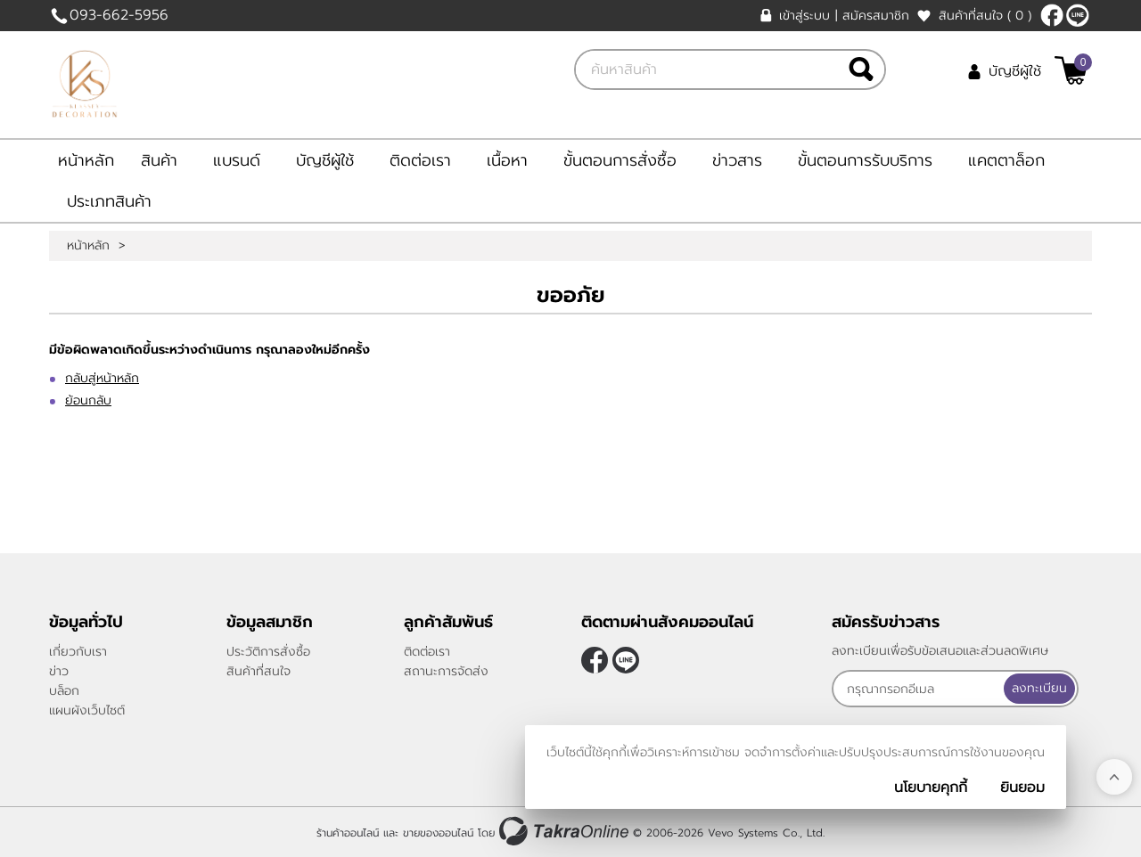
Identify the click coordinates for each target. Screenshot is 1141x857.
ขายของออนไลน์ (438, 833)
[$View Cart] (1071, 70)
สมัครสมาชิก (875, 15)
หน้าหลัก (86, 160)
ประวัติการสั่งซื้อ (268, 651)
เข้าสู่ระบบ (804, 15)
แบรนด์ (236, 160)
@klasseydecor (1077, 15)
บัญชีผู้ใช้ (1015, 71)
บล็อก (64, 691)
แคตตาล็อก (1006, 160)
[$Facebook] (1051, 15)
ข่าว (59, 671)
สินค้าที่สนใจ (985, 15)
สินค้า (159, 160)
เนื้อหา (507, 160)
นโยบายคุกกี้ (930, 787)
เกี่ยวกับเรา (78, 651)
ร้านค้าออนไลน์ (347, 833)
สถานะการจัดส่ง (446, 671)
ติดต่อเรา (420, 160)
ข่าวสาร (737, 160)
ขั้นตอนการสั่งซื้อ (620, 160)
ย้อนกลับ (88, 400)
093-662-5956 (119, 15)
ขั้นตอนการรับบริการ (865, 160)
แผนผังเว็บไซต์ (87, 710)
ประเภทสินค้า (109, 201)
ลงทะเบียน (1039, 688)
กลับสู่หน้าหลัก (102, 378)
